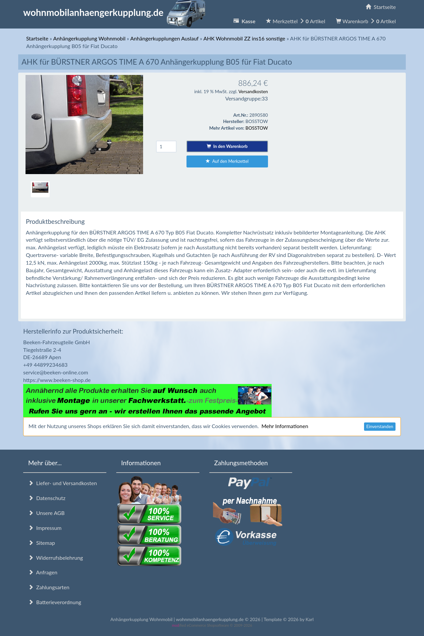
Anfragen (42, 572)
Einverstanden (379, 426)
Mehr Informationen (284, 426)
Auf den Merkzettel (227, 161)
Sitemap (41, 543)
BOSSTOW (256, 128)
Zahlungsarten (48, 587)
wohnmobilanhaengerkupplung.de (116, 12)
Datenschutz (46, 498)
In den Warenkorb (227, 146)
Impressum (45, 528)
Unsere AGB (46, 513)
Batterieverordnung (54, 602)
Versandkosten (253, 91)
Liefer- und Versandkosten (62, 483)
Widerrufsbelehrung (55, 557)
